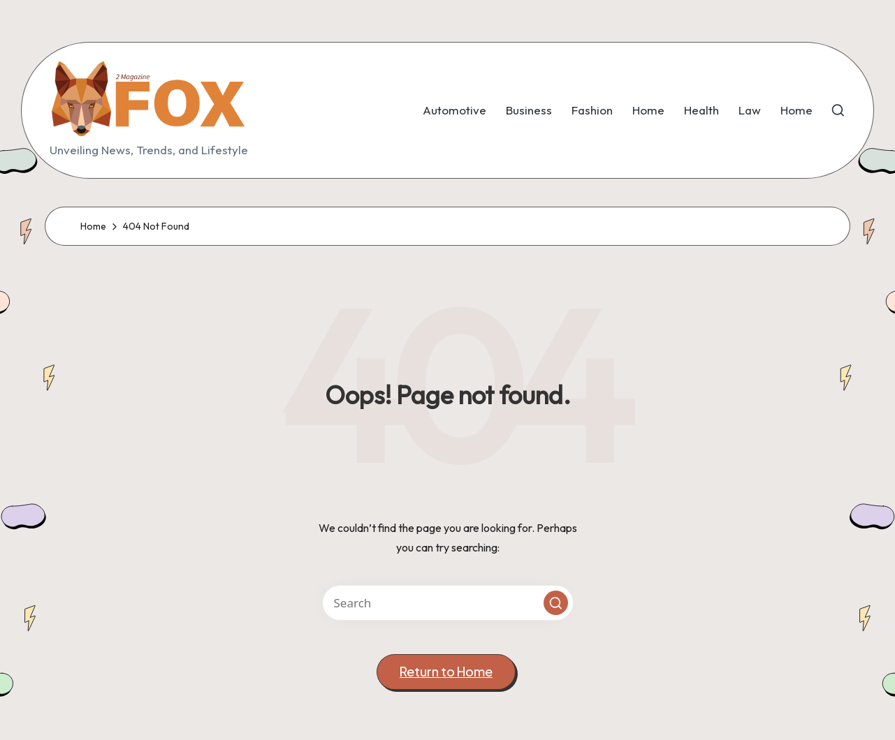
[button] (556, 603)
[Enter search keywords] (448, 603)
